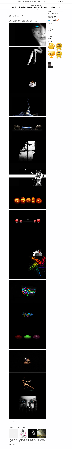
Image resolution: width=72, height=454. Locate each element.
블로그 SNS (27, 1)
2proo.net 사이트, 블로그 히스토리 (52, 16)
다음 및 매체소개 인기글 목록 (52, 17)
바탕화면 (44, 1)
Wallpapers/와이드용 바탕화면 (36, 5)
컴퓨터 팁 (39, 1)
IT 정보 (31, 1)
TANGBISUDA (32, 450)
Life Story (19, 1)
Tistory (43, 450)
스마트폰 (35, 1)
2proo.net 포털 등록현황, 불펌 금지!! (53, 13)
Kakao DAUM (40, 450)
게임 (23, 1)
